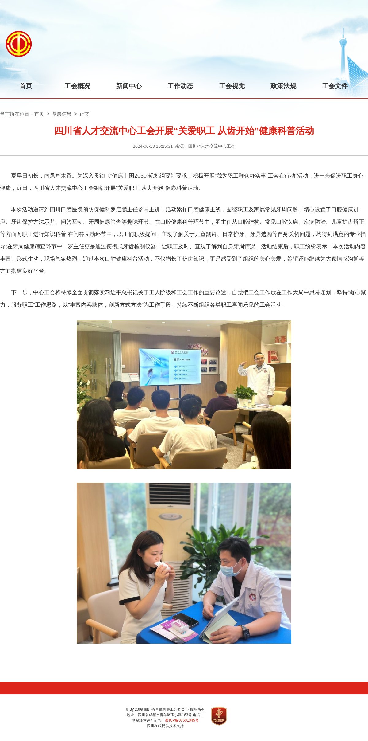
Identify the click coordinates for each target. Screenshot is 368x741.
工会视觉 (232, 85)
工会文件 (335, 85)
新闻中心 (129, 85)
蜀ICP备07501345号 (181, 720)
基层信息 (61, 113)
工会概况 (77, 85)
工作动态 (180, 85)
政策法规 (283, 85)
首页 (25, 85)
